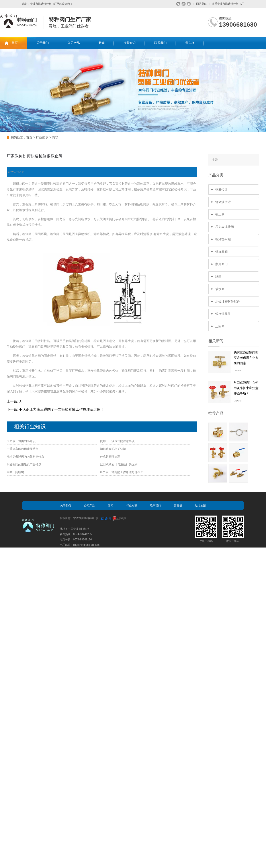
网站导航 (201, 3)
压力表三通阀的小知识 (21, 441)
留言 (189, 4)
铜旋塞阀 (221, 251)
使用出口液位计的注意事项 (117, 441)
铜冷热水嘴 (223, 239)
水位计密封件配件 (227, 301)
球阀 (218, 276)
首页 (15, 43)
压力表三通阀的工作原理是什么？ (121, 472)
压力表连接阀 (224, 227)
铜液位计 (221, 189)
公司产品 (73, 43)
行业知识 (129, 43)
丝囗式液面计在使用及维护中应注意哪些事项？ (246, 388)
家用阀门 (221, 264)
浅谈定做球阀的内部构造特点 (25, 456)
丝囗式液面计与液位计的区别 (118, 464)
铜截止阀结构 (15, 472)
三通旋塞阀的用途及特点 (22, 449)
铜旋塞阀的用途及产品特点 (24, 464)
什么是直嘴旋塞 (110, 456)
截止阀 (220, 214)
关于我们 (42, 43)
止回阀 (220, 326)
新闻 (101, 43)
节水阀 (220, 289)
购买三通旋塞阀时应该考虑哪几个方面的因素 (246, 358)
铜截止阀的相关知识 (113, 449)
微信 (178, 4)
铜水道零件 (223, 314)
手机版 (123, 518)
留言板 (190, 43)
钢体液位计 (223, 202)
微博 (184, 4)
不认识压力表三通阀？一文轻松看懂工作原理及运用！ (61, 409)
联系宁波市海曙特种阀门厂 (228, 3)
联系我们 (160, 43)
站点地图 (200, 505)
